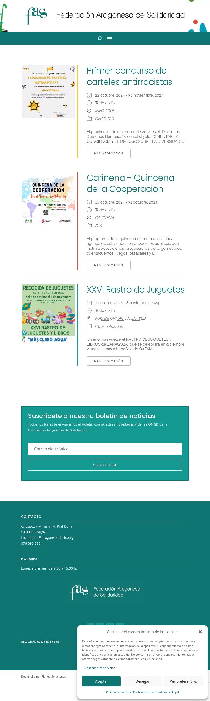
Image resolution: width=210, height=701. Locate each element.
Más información (108, 153)
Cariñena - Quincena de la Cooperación (130, 183)
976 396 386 (30, 543)
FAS (98, 226)
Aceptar (101, 681)
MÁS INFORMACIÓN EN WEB (120, 318)
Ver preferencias (183, 681)
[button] (200, 631)
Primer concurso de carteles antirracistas (129, 76)
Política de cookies (118, 692)
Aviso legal (171, 692)
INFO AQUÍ (104, 110)
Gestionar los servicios (100, 668)
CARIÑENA (104, 217)
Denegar (142, 681)
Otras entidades (109, 326)
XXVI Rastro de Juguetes (136, 289)
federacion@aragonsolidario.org (47, 537)
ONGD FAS (104, 119)
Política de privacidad (147, 692)
